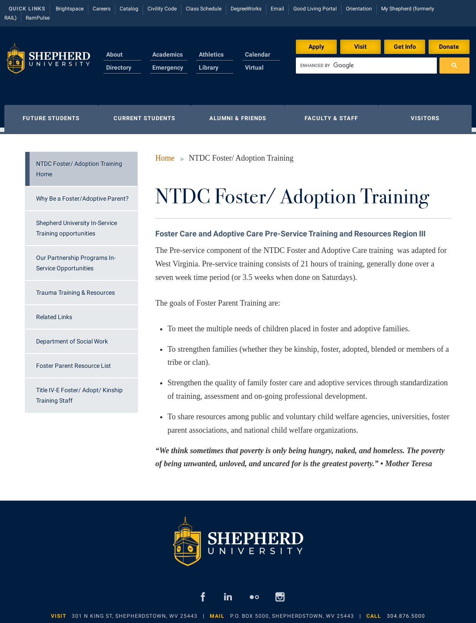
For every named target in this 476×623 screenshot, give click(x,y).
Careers (102, 9)
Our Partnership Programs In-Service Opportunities (76, 258)
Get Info (405, 46)
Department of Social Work (72, 336)
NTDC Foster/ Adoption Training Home (79, 164)
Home (164, 153)
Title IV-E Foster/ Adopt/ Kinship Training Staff (79, 391)
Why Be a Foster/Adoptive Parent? (82, 194)
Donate (449, 46)
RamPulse (38, 18)
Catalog (129, 9)
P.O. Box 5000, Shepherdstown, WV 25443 (292, 612)
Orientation (359, 9)
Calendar (257, 54)
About (114, 54)
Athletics (211, 54)
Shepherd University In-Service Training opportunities (76, 223)
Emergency (167, 67)
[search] (366, 65)
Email (277, 9)
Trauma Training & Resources (75, 288)
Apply (316, 46)
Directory (118, 67)
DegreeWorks (246, 9)
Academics (167, 54)
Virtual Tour (254, 72)
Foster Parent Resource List (73, 361)
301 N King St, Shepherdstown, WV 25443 (135, 612)
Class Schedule (203, 9)
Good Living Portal (315, 9)
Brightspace (70, 9)
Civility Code (162, 9)
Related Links (54, 312)
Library (208, 67)
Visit (360, 46)
